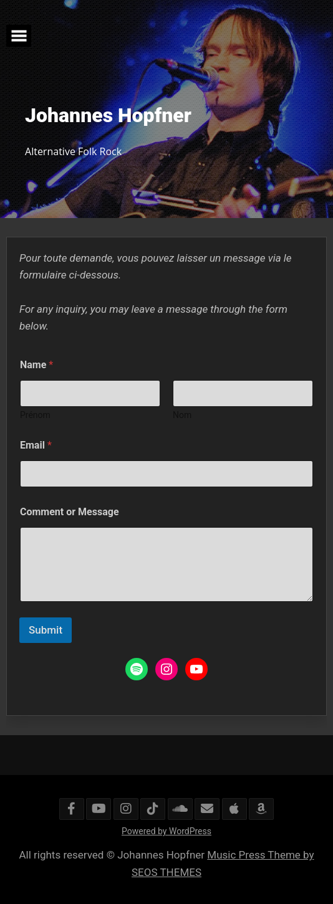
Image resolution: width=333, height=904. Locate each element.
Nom (182, 415)
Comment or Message (69, 512)
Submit (45, 630)
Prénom (35, 415)
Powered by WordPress (166, 831)
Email (36, 445)
